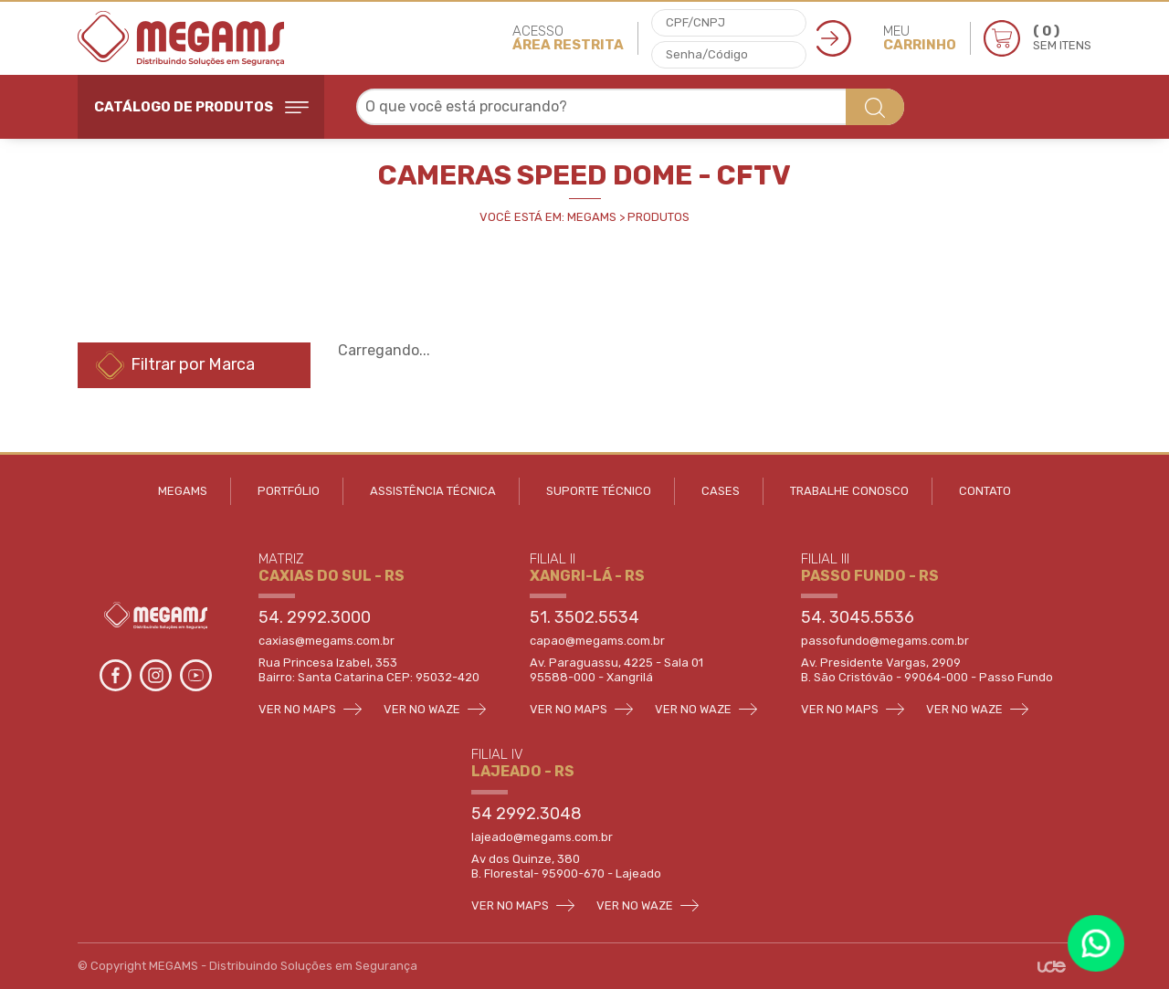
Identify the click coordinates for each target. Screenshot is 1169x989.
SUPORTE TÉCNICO (598, 491)
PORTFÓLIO (289, 491)
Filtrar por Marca (175, 365)
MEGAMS (182, 491)
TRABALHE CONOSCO (849, 491)
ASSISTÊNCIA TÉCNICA (433, 491)
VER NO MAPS (310, 709)
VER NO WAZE (435, 709)
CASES (720, 491)
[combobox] (630, 107)
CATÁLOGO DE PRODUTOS (201, 107)
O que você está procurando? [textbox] (466, 106)
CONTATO (985, 491)
